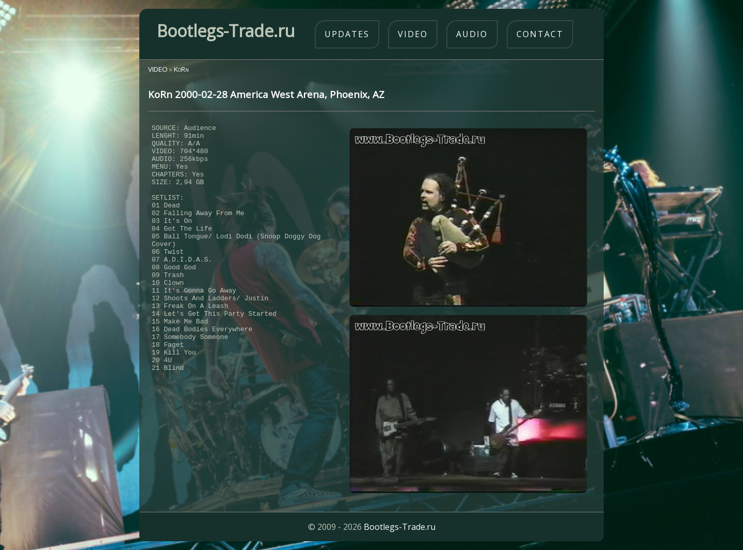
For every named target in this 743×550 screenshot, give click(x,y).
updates (347, 34)
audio (472, 34)
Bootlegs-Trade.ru (399, 526)
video (413, 34)
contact (539, 34)
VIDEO (158, 69)
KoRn (181, 69)
